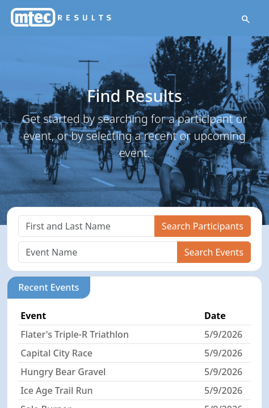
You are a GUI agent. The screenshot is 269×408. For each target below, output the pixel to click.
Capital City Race (56, 353)
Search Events (213, 252)
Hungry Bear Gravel (63, 372)
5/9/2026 (223, 334)
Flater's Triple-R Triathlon (74, 334)
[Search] (86, 226)
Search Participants (202, 226)
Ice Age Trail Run (56, 390)
